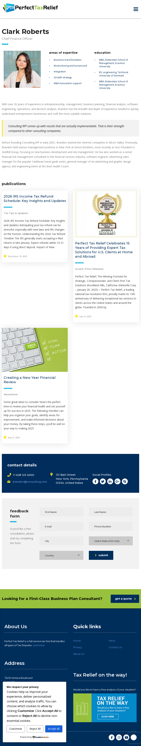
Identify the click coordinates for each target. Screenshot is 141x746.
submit (101, 555)
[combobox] (111, 540)
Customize (15, 728)
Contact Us (115, 647)
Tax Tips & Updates (16, 213)
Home (77, 640)
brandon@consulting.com (30, 481)
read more (39, 645)
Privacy (77, 647)
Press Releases (94, 268)
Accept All (53, 728)
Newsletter (11, 394)
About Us (78, 653)
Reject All (35, 728)
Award (79, 268)
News (112, 640)
